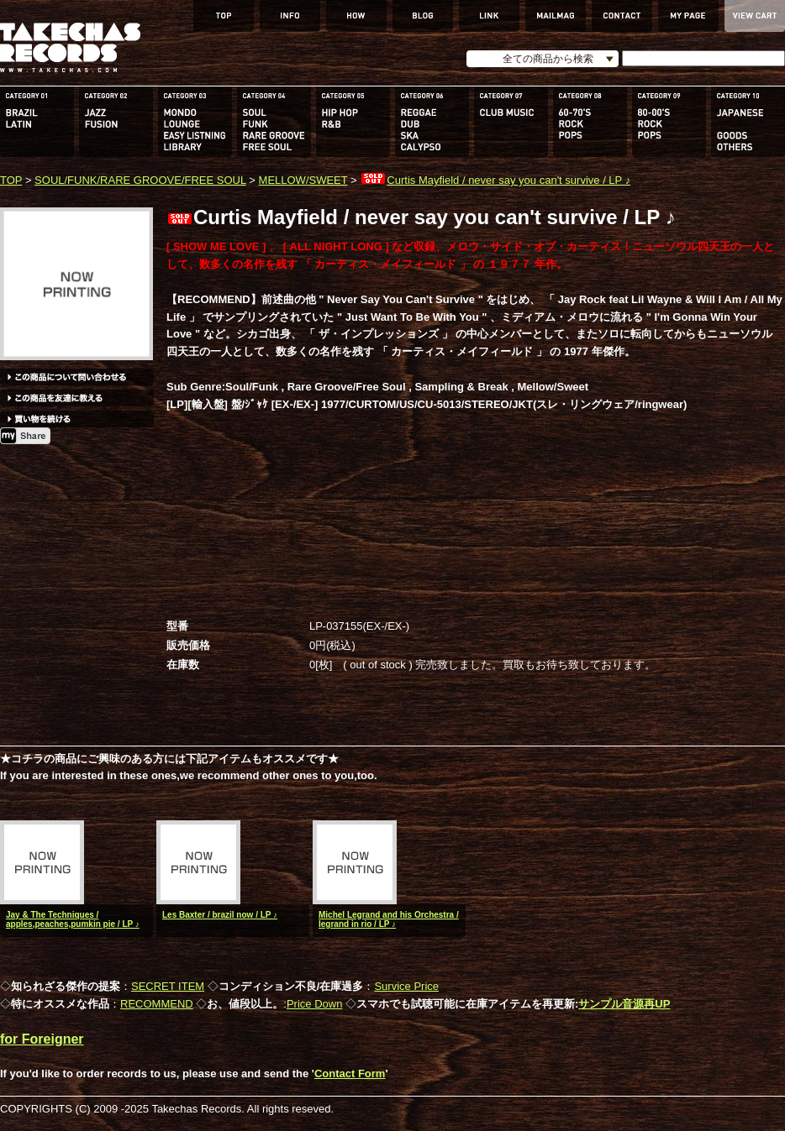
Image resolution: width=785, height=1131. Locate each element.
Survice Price (406, 986)
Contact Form (350, 1073)
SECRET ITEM (167, 986)
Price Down (314, 1003)
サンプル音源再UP (624, 1003)
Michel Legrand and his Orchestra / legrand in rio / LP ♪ (389, 919)
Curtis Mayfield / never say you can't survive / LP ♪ (495, 180)
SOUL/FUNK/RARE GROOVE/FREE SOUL (140, 180)
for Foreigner (42, 1039)
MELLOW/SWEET (303, 180)
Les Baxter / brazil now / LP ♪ (219, 914)
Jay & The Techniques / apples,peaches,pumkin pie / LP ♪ (73, 919)
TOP (11, 180)
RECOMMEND (156, 1003)
